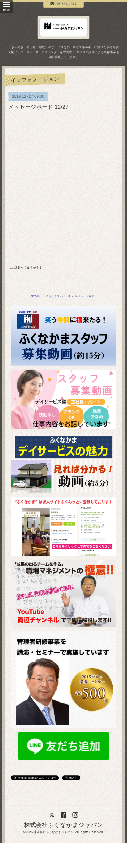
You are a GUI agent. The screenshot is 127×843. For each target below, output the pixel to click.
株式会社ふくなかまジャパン (63, 824)
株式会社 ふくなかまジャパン (49, 296)
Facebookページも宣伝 (82, 296)
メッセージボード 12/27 (38, 107)
